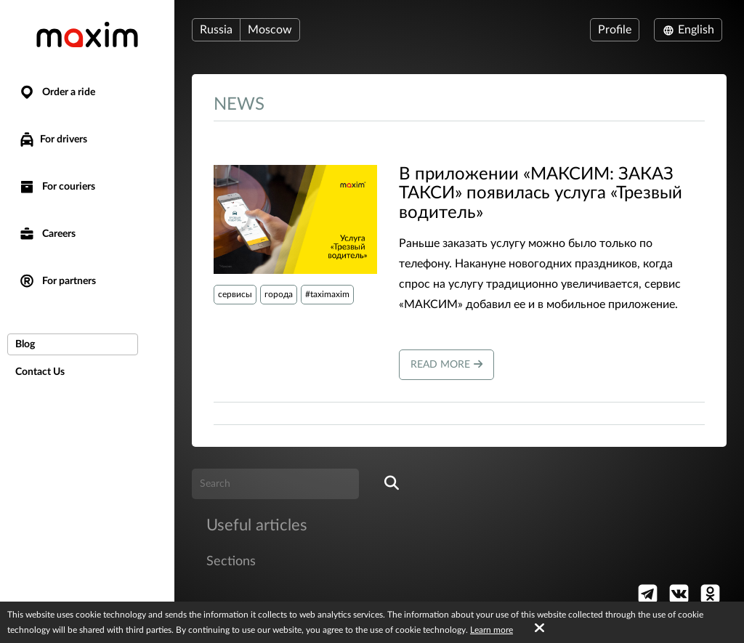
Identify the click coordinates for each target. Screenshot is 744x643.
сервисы (235, 294)
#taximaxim (327, 294)
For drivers (52, 139)
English (688, 30)
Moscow (270, 30)
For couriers (56, 187)
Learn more (491, 630)
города (278, 294)
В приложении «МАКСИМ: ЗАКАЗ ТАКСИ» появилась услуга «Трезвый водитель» (540, 194)
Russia (216, 30)
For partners (57, 281)
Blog (25, 344)
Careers (47, 234)
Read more (446, 364)
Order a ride (56, 92)
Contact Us (40, 372)
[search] (391, 484)
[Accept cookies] (539, 628)
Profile (614, 30)
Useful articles (256, 525)
